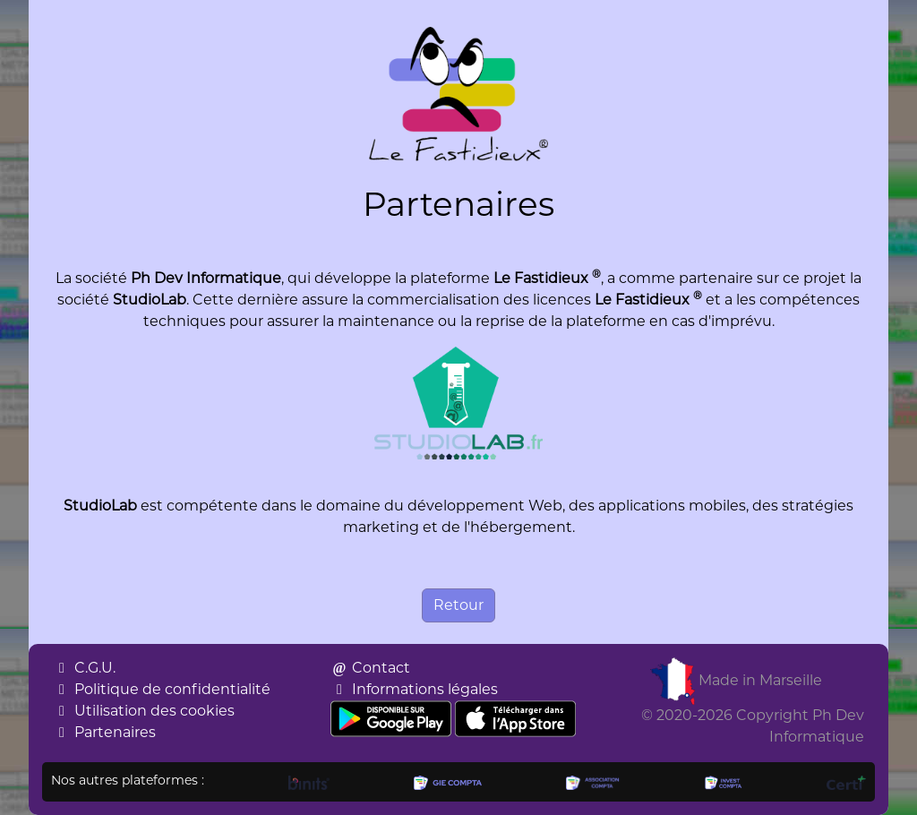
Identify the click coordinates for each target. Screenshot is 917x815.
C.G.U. (84, 667)
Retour (458, 604)
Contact (370, 667)
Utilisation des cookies (144, 710)
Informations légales (414, 689)
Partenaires (104, 732)
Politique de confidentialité (161, 689)
